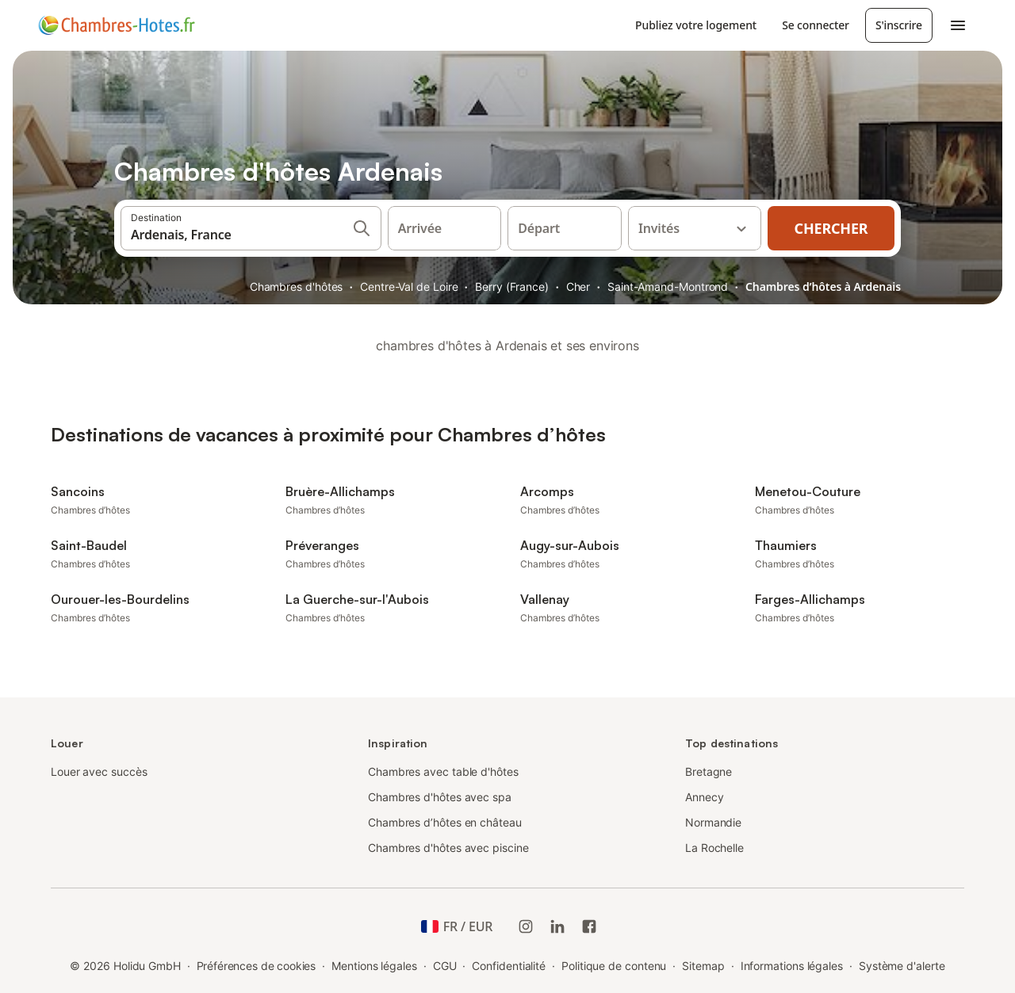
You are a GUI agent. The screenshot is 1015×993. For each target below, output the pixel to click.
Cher (578, 286)
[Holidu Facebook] (589, 926)
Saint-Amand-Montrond (667, 286)
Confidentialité (509, 965)
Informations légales (792, 965)
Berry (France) (512, 286)
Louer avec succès (99, 771)
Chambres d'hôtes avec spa (439, 797)
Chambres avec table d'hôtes (443, 771)
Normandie (713, 822)
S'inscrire (898, 24)
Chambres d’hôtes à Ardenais (823, 286)
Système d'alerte (902, 965)
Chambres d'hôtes (296, 286)
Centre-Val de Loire (409, 286)
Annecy (704, 797)
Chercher (831, 228)
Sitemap (703, 965)
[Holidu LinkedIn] (557, 926)
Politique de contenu (613, 965)
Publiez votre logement (695, 24)
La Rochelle (714, 847)
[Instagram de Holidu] (525, 926)
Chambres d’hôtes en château (445, 822)
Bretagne (708, 771)
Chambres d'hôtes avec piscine (448, 847)
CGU (445, 965)
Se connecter (815, 24)
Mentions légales (374, 965)
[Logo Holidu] (116, 25)
